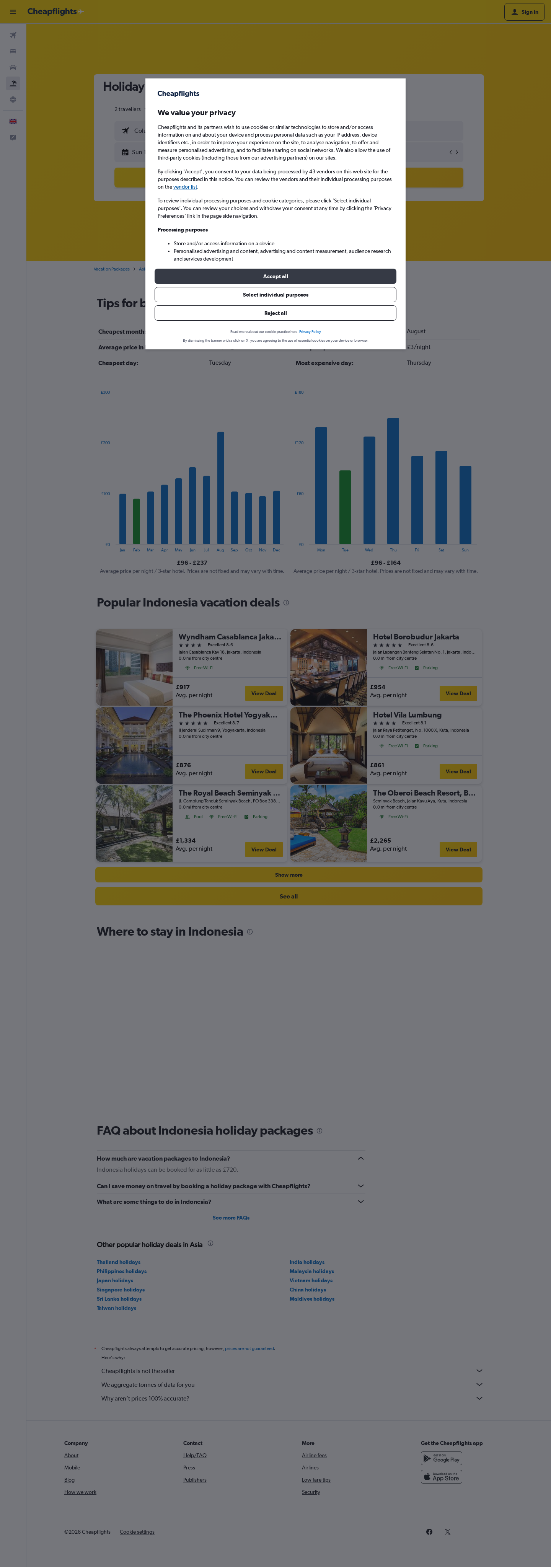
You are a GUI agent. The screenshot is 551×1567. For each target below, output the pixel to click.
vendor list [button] (185, 187)
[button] (275, 276)
